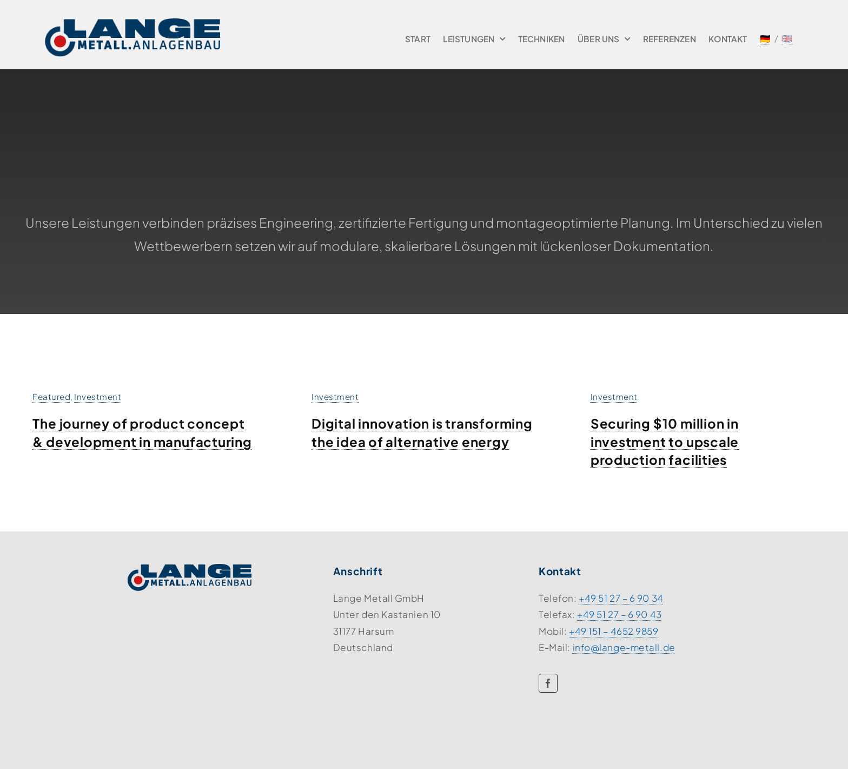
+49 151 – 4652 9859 (614, 631)
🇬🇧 (787, 38)
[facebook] (548, 683)
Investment (97, 396)
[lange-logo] (132, 23)
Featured (51, 396)
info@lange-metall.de (624, 647)
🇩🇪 (765, 38)
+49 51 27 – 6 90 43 (619, 614)
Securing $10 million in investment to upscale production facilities (665, 441)
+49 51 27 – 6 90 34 (621, 598)
